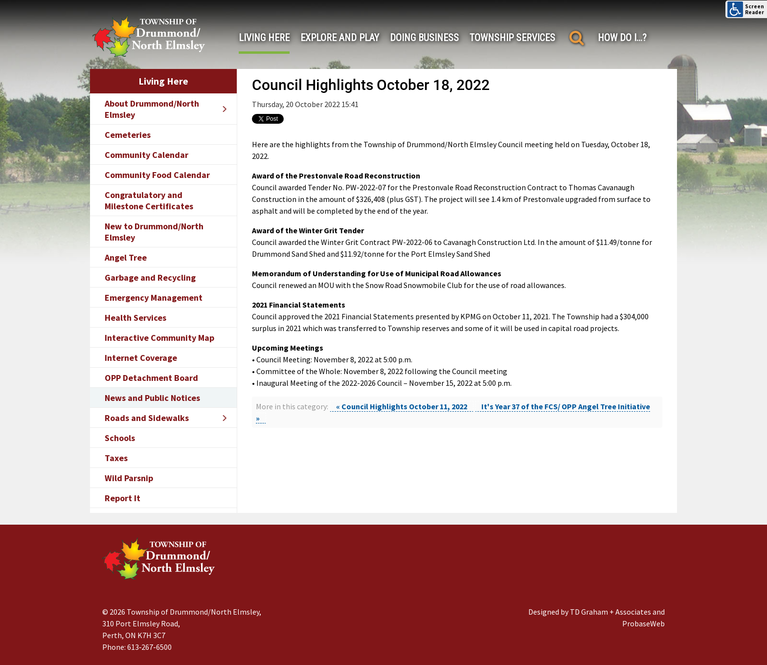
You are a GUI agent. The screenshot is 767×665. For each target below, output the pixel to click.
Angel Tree (126, 257)
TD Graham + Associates (610, 612)
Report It (122, 498)
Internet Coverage (141, 357)
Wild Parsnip (129, 478)
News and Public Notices (152, 397)
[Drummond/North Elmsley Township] (148, 36)
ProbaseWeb (643, 623)
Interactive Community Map (159, 337)
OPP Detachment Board (151, 377)
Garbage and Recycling (150, 277)
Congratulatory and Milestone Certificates (149, 200)
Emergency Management (154, 297)
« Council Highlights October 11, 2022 (401, 406)
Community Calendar (146, 154)
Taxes (116, 458)
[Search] (576, 38)
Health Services (135, 317)
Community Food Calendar (157, 174)
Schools (120, 437)
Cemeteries (128, 134)
